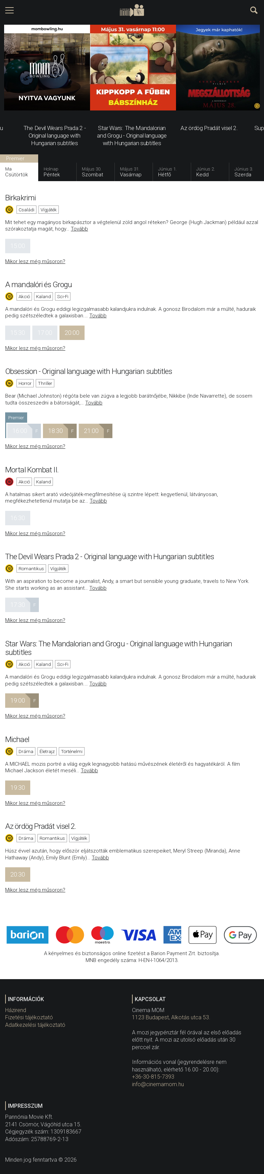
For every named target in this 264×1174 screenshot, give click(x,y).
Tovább (79, 229)
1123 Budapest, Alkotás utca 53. (171, 1017)
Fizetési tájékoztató (29, 1017)
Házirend (15, 1010)
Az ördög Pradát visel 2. (40, 826)
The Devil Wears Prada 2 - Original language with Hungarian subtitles (109, 556)
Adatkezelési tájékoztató (35, 1025)
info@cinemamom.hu (158, 1084)
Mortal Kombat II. (31, 469)
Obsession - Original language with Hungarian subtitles (88, 371)
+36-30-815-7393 (153, 1076)
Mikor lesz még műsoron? (35, 261)
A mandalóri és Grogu (38, 284)
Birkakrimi (20, 197)
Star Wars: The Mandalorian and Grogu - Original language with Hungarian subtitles (118, 648)
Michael (17, 739)
